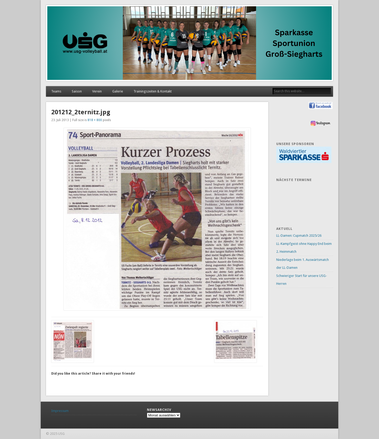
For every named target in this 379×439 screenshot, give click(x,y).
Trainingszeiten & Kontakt (153, 91)
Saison (77, 91)
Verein (97, 91)
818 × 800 (95, 120)
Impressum (60, 411)
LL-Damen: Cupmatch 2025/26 (298, 235)
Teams (56, 91)
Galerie (117, 91)
